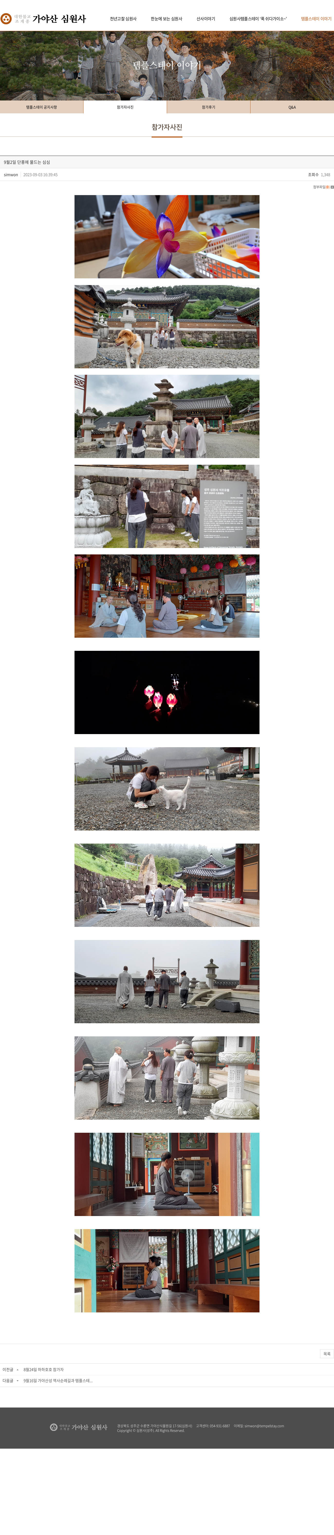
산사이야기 (206, 18)
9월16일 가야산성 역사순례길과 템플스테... (58, 1380)
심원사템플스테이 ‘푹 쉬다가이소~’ (258, 18)
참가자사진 (125, 106)
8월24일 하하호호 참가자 (44, 1369)
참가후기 (208, 106)
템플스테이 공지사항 (41, 106)
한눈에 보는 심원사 (166, 18)
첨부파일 (323, 186)
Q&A (292, 106)
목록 (327, 1354)
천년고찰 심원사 (123, 18)
